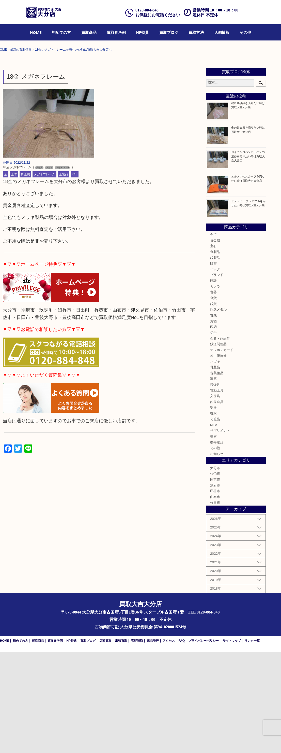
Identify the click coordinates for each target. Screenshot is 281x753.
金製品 (63, 276)
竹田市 (215, 604)
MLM (213, 526)
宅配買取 (137, 742)
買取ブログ (168, 32)
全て (14, 276)
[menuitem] (35, 32)
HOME (36, 32)
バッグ (215, 370)
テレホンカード (221, 451)
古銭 (213, 417)
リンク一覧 (252, 742)
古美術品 (216, 474)
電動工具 (216, 492)
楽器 (213, 509)
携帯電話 (216, 544)
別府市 (215, 587)
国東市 (215, 581)
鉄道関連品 (218, 445)
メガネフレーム (44, 276)
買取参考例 (116, 32)
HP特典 (142, 32)
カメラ (215, 388)
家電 (213, 480)
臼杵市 (215, 592)
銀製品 (215, 359)
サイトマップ (232, 742)
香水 (213, 515)
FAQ (181, 742)
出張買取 (121, 742)
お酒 (213, 422)
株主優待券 (218, 457)
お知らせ (216, 555)
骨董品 (215, 468)
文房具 (215, 497)
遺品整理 (153, 742)
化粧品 (215, 520)
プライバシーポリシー (203, 742)
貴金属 (25, 276)
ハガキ (215, 463)
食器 (213, 394)
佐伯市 (215, 575)
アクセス (169, 742)
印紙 (213, 428)
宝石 (213, 347)
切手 (213, 434)
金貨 (213, 399)
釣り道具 (216, 503)
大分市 (215, 569)
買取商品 (89, 32)
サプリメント (220, 532)
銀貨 (213, 405)
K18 (74, 276)
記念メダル (218, 411)
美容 (213, 538)
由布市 (215, 598)
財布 (213, 365)
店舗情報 (221, 32)
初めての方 (61, 32)
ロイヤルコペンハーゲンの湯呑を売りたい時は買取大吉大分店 (248, 257)
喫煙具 (215, 486)
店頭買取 (105, 742)
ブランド (216, 376)
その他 (245, 32)
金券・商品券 (220, 440)
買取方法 (196, 32)
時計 (213, 382)
